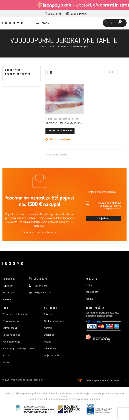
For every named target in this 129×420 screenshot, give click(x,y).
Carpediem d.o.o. (118, 384)
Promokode (50, 353)
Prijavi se (48, 318)
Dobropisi (49, 339)
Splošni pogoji (9, 332)
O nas (89, 289)
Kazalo (6, 366)
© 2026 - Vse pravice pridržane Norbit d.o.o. (23, 384)
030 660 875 (38, 290)
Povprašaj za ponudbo (53, 129)
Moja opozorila (51, 359)
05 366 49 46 (53, 14)
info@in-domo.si (76, 14)
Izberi (117, 72)
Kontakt (89, 303)
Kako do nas (92, 296)
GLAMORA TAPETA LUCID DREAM (53, 116)
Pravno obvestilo (11, 325)
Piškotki (6, 359)
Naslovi (48, 346)
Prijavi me (103, 222)
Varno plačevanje (11, 346)
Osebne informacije (54, 325)
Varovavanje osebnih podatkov (18, 353)
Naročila (48, 332)
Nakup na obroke (11, 339)
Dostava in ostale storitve (15, 318)
